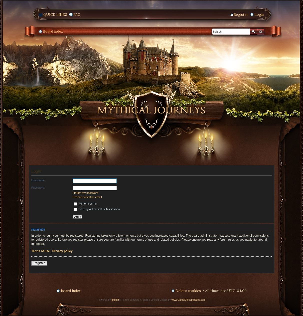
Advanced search (260, 32)
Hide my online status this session (97, 209)
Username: (38, 180)
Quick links (55, 14)
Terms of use (40, 251)
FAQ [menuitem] (76, 14)
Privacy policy (62, 251)
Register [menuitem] (241, 14)
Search (253, 32)
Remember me (85, 203)
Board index (53, 31)
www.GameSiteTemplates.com (189, 299)
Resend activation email (87, 197)
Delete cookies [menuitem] (188, 290)
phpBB (115, 299)
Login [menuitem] (259, 14)
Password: (38, 187)
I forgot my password (85, 192)
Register (39, 263)
